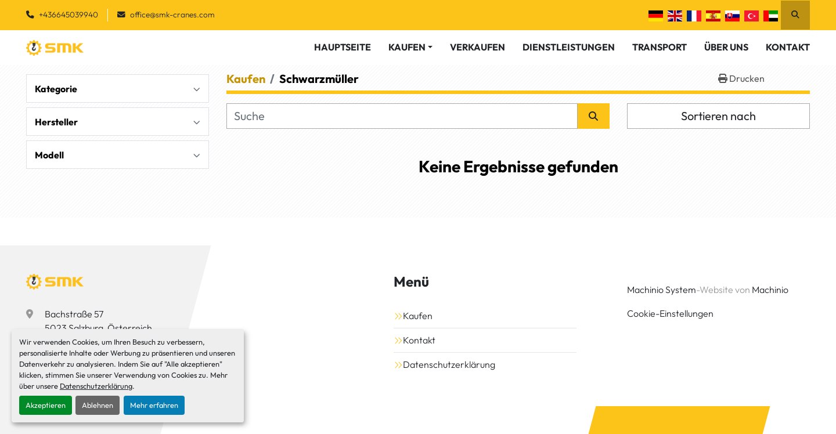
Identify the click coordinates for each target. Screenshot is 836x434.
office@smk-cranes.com (172, 14)
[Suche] (402, 116)
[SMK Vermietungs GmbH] (55, 281)
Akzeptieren (46, 405)
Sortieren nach (718, 115)
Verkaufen (477, 47)
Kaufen (407, 47)
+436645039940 (68, 14)
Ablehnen (97, 405)
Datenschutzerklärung (96, 385)
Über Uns (726, 47)
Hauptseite (342, 47)
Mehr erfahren (154, 405)
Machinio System (661, 289)
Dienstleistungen (568, 47)
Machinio (770, 289)
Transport (659, 47)
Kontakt (788, 47)
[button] (410, 47)
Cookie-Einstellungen (670, 313)
